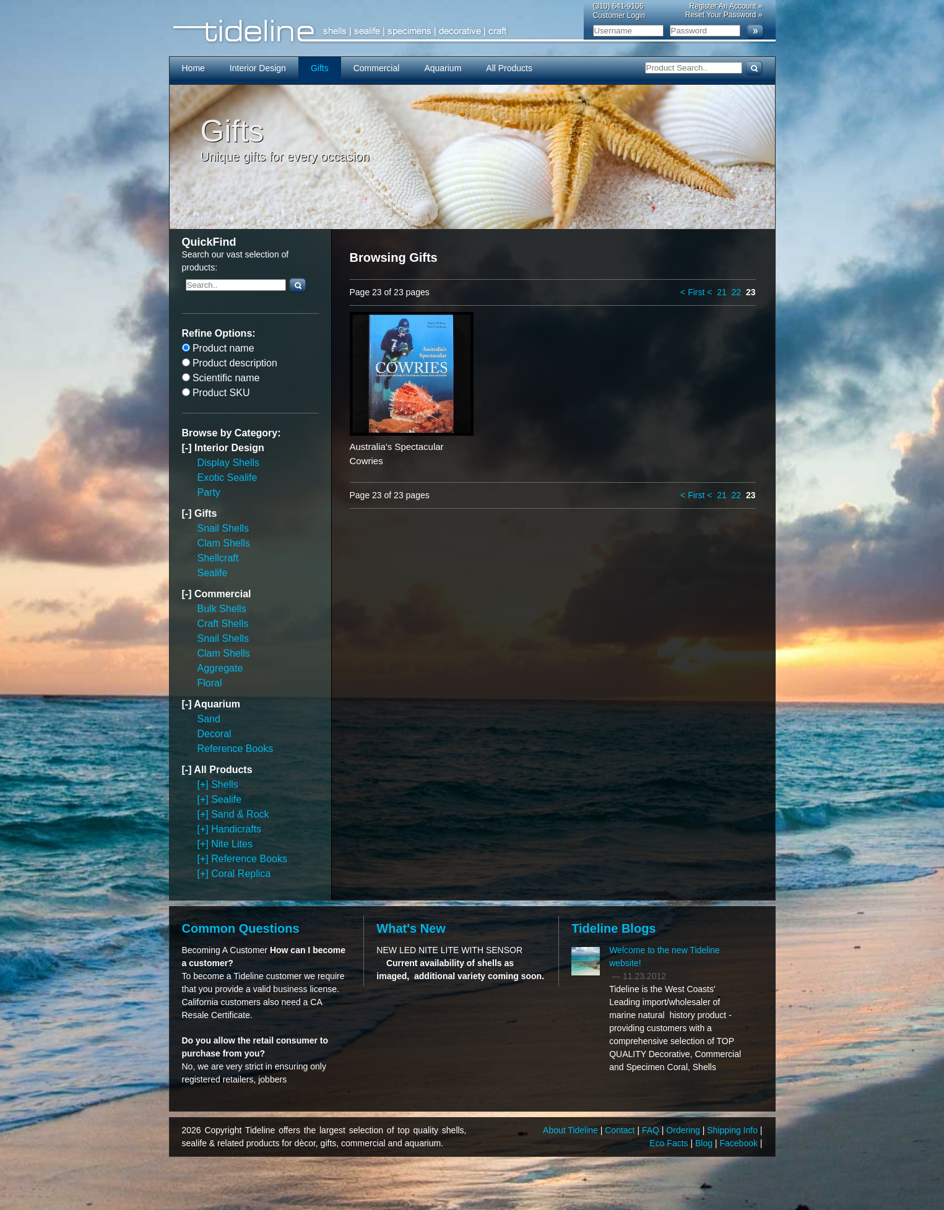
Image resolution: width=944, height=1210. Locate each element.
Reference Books (235, 748)
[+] (204, 784)
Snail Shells (223, 528)
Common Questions (241, 928)
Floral (209, 683)
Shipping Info (733, 1130)
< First (692, 292)
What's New (410, 928)
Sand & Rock (240, 814)
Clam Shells (223, 543)
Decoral (214, 733)
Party (208, 492)
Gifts (320, 68)
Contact (621, 1130)
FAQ (652, 1130)
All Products (509, 68)
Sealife (212, 573)
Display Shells (228, 462)
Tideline (472, 31)
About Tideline (571, 1130)
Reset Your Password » (724, 15)
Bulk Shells (221, 608)
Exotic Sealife (227, 477)
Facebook (739, 1143)
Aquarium (442, 68)
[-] (188, 448)
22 (737, 292)
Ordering (684, 1130)
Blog (705, 1143)
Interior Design (258, 68)
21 (722, 292)
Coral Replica (241, 873)
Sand (208, 719)
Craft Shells (223, 623)
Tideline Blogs (613, 928)
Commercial (376, 68)
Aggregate (220, 668)
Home (193, 68)
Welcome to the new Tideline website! (664, 956)
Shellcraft (218, 558)
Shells (224, 784)
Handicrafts (236, 829)
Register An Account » (725, 6)
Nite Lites (232, 844)
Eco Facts (669, 1143)
